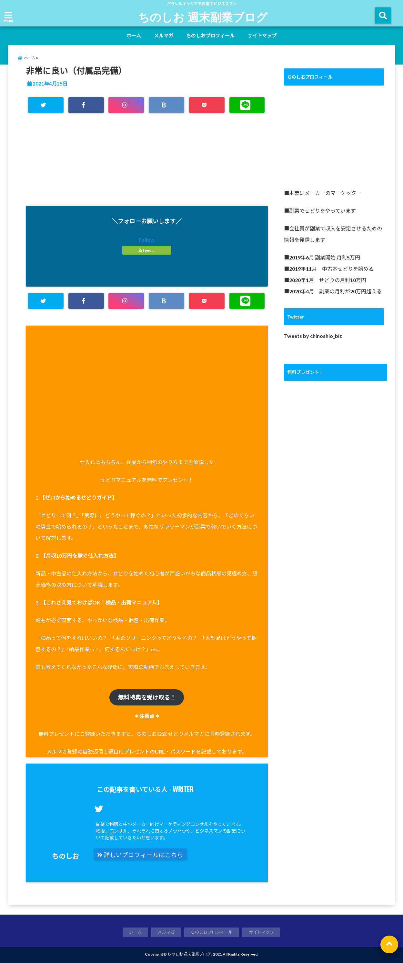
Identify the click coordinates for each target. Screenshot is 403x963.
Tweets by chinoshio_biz (313, 336)
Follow (147, 240)
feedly (147, 250)
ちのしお (65, 856)
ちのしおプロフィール (210, 35)
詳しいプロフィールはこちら (140, 854)
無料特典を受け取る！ (147, 697)
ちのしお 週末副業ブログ (202, 16)
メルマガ (163, 35)
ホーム (133, 35)
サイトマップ (262, 35)
